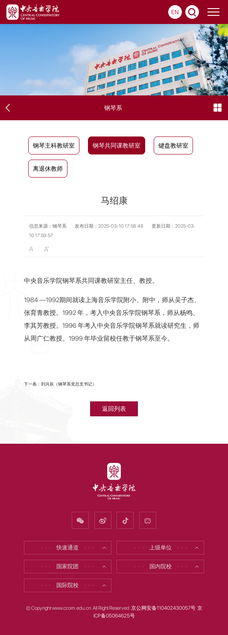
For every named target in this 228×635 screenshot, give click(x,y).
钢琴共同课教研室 (116, 145)
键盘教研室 (173, 145)
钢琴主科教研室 (54, 145)
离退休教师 (48, 168)
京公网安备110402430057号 (163, 608)
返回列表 (114, 408)
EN (175, 12)
